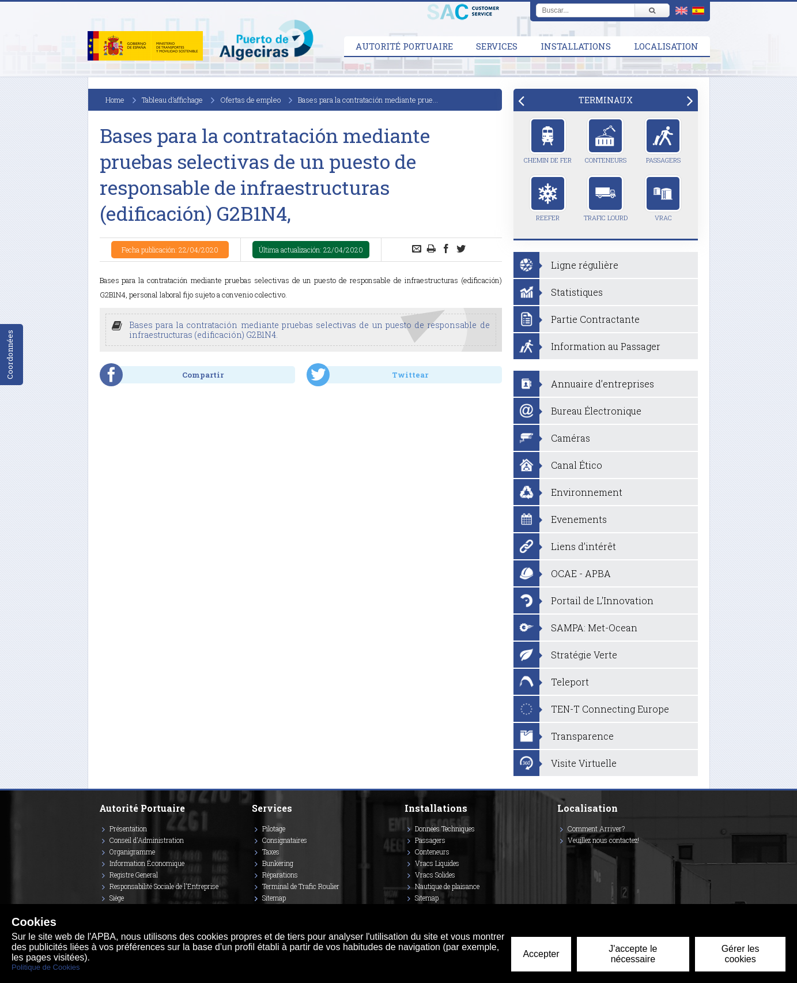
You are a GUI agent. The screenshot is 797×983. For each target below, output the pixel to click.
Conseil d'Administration (146, 840)
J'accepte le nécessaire (633, 954)
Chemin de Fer (548, 140)
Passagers (663, 140)
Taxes (270, 851)
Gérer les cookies (741, 954)
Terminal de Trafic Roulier (300, 886)
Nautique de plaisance (447, 886)
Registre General (133, 874)
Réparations (280, 874)
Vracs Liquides (437, 863)
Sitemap (274, 897)
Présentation (128, 828)
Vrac (663, 198)
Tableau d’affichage (172, 100)
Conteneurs (605, 140)
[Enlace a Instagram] (560, 857)
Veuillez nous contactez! (603, 840)
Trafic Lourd (606, 198)
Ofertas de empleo (250, 100)
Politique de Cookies (46, 967)
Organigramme (132, 851)
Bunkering (277, 863)
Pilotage (273, 828)
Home (114, 100)
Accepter (541, 954)
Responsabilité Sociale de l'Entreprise (163, 886)
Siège (116, 897)
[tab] (606, 100)
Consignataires (284, 840)
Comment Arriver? (596, 828)
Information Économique (146, 863)
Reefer (547, 198)
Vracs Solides (435, 874)
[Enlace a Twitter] (557, 857)
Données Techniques (445, 828)
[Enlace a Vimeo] (561, 857)
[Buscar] (651, 10)
